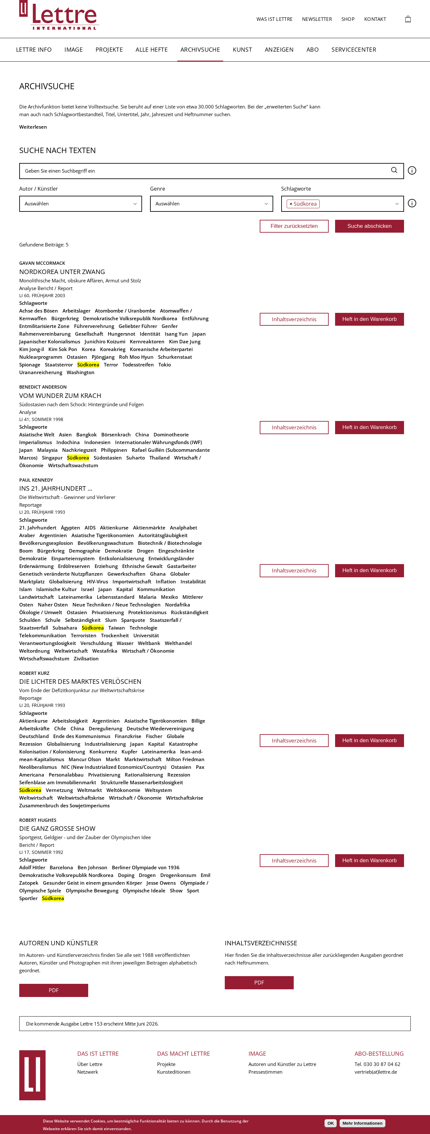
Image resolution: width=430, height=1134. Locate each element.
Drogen (145, 550)
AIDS (90, 527)
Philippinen (114, 450)
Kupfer (129, 751)
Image (73, 49)
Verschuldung (96, 643)
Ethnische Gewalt (142, 566)
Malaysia (47, 450)
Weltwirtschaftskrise (81, 798)
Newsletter (317, 19)
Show (176, 890)
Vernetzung (59, 790)
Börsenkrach (116, 434)
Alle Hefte (152, 49)
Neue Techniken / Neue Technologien (116, 604)
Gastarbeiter (181, 566)
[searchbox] (81, 203)
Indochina (68, 442)
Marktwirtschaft (143, 759)
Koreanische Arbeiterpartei (161, 349)
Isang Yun (176, 334)
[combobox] (80, 204)
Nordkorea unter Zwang (62, 271)
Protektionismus (147, 612)
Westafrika (104, 651)
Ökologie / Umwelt (40, 612)
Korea (89, 349)
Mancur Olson (85, 759)
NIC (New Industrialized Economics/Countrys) (113, 767)
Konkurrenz (103, 751)
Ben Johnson (92, 867)
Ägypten (70, 527)
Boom (26, 550)
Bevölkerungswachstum (105, 543)
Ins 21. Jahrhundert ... (55, 488)
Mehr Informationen (362, 1123)
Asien (65, 434)
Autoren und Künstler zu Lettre (282, 1064)
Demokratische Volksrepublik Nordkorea (130, 318)
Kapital (124, 589)
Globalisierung (65, 581)
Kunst (242, 49)
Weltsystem (158, 790)
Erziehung (106, 566)
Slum (111, 620)
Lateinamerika (75, 597)
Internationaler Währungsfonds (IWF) (158, 442)
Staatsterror (59, 364)
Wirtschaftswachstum (73, 465)
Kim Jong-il (31, 349)
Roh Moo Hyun (136, 357)
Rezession (178, 774)
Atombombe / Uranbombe (125, 310)
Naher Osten (53, 604)
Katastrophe (183, 744)
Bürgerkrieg (65, 318)
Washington (81, 372)
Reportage (30, 505)
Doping (126, 875)
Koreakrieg (112, 349)
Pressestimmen (265, 1072)
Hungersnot (121, 334)
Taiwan (116, 627)
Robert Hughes (37, 820)
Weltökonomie (123, 790)
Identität (150, 334)
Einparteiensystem (73, 558)
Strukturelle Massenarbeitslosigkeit (142, 782)
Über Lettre (89, 1064)
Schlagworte (296, 188)
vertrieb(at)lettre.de (376, 1072)
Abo (313, 49)
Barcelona (61, 867)
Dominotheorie (171, 434)
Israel (87, 589)
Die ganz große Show (57, 828)
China (142, 434)
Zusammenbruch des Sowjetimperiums (64, 805)
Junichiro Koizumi (105, 341)
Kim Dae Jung (184, 341)
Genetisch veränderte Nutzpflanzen (61, 574)
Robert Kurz (34, 673)
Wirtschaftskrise (184, 798)
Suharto (135, 457)
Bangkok (86, 434)
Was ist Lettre (274, 19)
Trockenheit (115, 635)
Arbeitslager (76, 310)
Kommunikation (156, 589)
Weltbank (149, 643)
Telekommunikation (42, 635)
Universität (146, 635)
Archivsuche (200, 49)
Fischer (154, 736)
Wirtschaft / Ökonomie (148, 651)
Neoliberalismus (38, 767)
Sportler (28, 898)
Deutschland (34, 736)
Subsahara (65, 627)
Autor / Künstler (38, 188)
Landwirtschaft (36, 597)
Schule (53, 620)
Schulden (30, 620)
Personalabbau (66, 774)
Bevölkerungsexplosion (46, 543)
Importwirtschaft (132, 581)
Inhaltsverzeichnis (294, 319)
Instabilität (193, 581)
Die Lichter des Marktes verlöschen (80, 681)
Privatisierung (108, 612)
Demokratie (118, 550)
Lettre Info (34, 49)
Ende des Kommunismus (81, 736)
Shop (348, 19)
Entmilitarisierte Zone (44, 326)
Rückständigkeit (189, 612)
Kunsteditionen (173, 1072)
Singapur (52, 457)
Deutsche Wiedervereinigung (160, 728)
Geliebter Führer (138, 326)
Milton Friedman (185, 759)
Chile (60, 728)
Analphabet (183, 527)
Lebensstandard (115, 597)
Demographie (84, 550)
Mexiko (169, 597)
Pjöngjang (103, 357)
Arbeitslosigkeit (70, 720)
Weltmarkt (89, 790)
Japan (199, 334)
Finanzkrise (128, 736)
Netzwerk (87, 1072)
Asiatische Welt (37, 434)
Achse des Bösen (38, 310)
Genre (157, 188)
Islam (25, 589)
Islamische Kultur (56, 589)
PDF (54, 990)
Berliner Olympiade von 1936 (146, 867)
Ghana (158, 574)
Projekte (109, 49)
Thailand (159, 457)
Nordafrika (177, 604)
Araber (27, 535)
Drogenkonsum (178, 875)
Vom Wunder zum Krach (60, 395)
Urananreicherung (40, 372)
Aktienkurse (114, 527)
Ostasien (77, 357)
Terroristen (84, 635)
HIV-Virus (97, 581)
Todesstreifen (138, 364)
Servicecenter (354, 49)
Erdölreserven (74, 566)
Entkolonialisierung (121, 558)
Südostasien (108, 457)
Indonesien (97, 442)
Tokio (164, 364)
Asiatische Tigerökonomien (103, 535)
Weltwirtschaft (71, 651)
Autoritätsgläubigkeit (163, 535)
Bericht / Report (55, 288)
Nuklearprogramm (40, 357)
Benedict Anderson (43, 387)
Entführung (195, 318)
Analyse (27, 288)
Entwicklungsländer (171, 558)
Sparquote (133, 620)
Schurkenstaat (175, 357)
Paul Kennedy (36, 480)
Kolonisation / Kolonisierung (52, 751)
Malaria (147, 597)
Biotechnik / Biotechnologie (170, 543)
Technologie (143, 627)
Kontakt (375, 19)
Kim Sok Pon (62, 349)
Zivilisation (86, 658)
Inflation (166, 581)
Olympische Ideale (144, 890)
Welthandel (178, 643)
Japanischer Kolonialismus (49, 341)
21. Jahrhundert (37, 527)
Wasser (125, 643)
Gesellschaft (89, 334)
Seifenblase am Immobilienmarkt (57, 782)
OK (330, 1123)
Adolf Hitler (32, 867)
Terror (111, 364)
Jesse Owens (161, 883)
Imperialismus (35, 442)
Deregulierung (105, 728)
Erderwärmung (36, 566)
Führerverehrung (94, 326)
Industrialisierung (105, 744)
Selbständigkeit (83, 620)
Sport (193, 890)
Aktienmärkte (149, 527)
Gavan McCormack (42, 263)
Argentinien (53, 535)
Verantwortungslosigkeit (47, 643)
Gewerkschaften (126, 574)
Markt (113, 759)
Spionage (29, 364)
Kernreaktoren (147, 341)
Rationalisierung (144, 774)
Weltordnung (34, 651)
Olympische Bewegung (92, 890)
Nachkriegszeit (79, 450)
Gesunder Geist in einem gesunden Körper (92, 883)
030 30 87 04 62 (382, 1064)
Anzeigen (279, 49)
